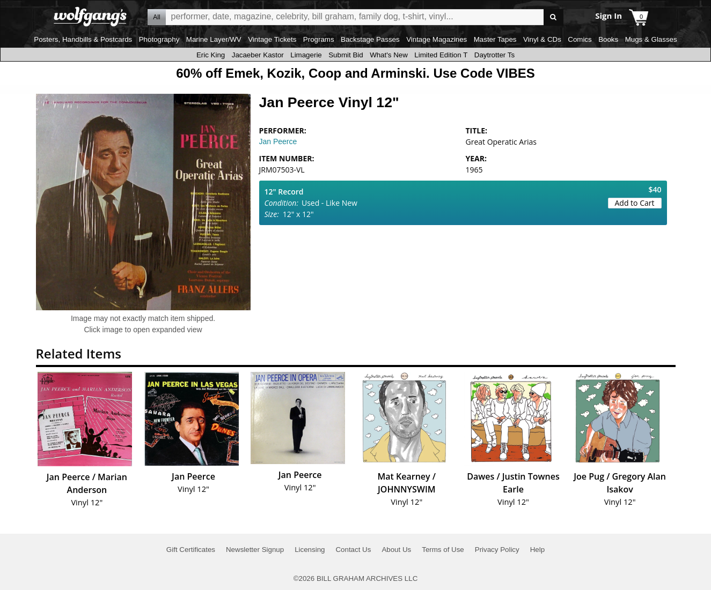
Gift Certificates (190, 550)
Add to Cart (635, 203)
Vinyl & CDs (542, 39)
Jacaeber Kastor (258, 55)
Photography (159, 39)
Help (537, 550)
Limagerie (306, 55)
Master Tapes (495, 39)
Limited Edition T (440, 55)
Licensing (310, 550)
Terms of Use (443, 550)
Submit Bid (345, 55)
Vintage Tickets (272, 39)
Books (608, 39)
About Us (396, 550)
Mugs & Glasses (651, 39)
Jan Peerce (278, 141)
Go (553, 17)
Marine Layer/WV (213, 39)
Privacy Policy (497, 550)
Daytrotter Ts (494, 55)
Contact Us (353, 550)
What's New (389, 55)
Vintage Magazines (436, 39)
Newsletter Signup (255, 550)
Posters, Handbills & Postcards (83, 39)
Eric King (210, 55)
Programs (318, 39)
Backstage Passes (370, 39)
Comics (579, 39)
